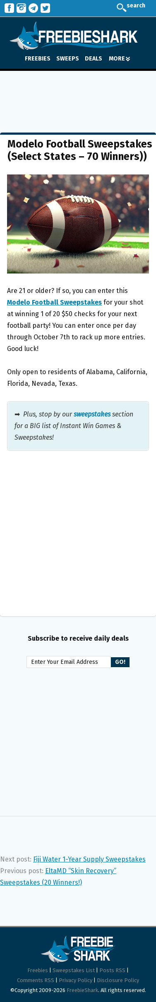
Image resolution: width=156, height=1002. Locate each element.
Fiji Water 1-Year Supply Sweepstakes (89, 859)
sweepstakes (92, 414)
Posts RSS (112, 970)
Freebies (37, 970)
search (129, 8)
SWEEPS (67, 58)
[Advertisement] (78, 95)
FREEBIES (37, 58)
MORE (119, 58)
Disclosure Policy (118, 980)
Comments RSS (35, 980)
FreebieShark (82, 990)
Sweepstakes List (74, 970)
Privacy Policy (75, 980)
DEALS (93, 58)
